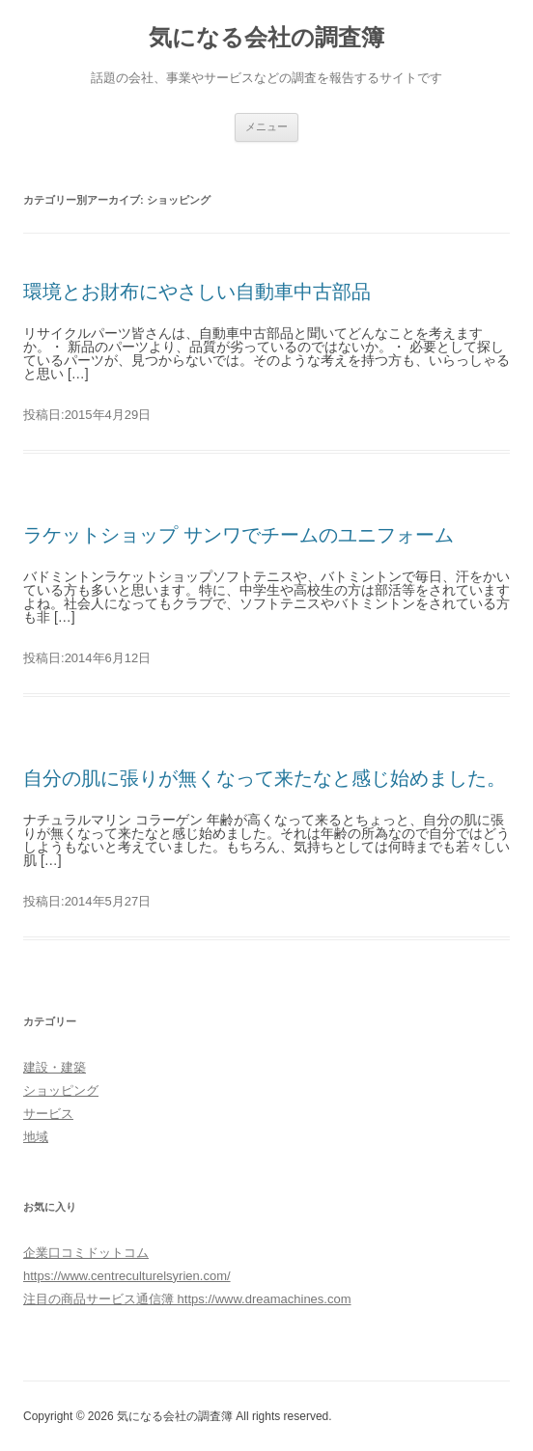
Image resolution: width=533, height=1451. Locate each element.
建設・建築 (54, 1067)
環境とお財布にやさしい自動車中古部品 (197, 291)
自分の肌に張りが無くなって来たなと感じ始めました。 (264, 778)
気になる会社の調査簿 (266, 37)
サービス (48, 1113)
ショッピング (60, 1090)
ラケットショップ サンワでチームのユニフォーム (238, 534)
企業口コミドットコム (86, 1252)
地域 (35, 1137)
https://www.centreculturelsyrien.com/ (127, 1276)
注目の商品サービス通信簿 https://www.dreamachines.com (187, 1299)
